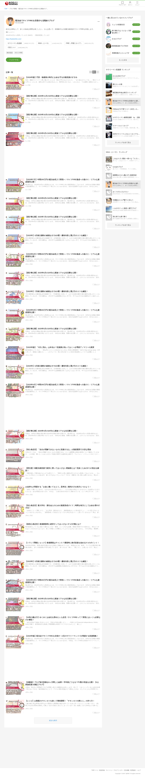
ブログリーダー (118, 770)
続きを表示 (53, 720)
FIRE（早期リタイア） (74, 43)
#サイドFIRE (18, 52)
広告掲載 (126, 770)
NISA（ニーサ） (44, 43)
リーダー (122, 4)
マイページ (109, 770)
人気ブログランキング (11, 3)
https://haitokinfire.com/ (13, 39)
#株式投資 (10, 52)
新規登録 (102, 770)
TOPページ (94, 770)
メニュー (137, 4)
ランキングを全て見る (123, 142)
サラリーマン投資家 (15, 43)
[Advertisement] (53, 162)
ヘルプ (139, 770)
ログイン (130, 4)
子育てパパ (11, 47)
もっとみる (123, 60)
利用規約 (133, 770)
